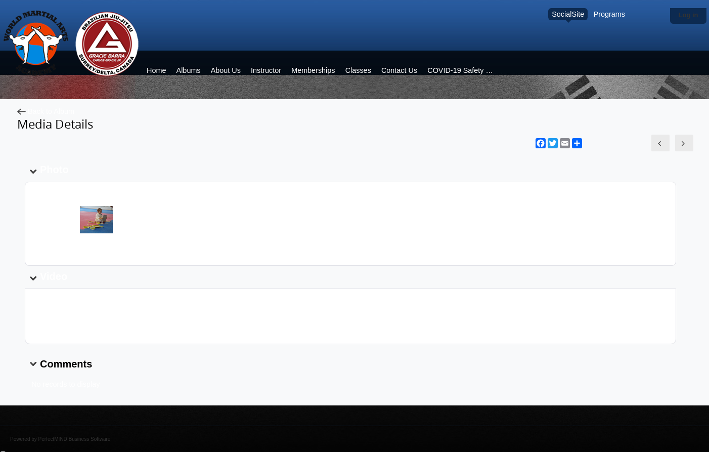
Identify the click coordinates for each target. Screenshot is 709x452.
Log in (688, 15)
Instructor (266, 70)
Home (156, 70)
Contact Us (399, 70)
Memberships (313, 70)
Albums (188, 70)
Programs (609, 14)
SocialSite (568, 14)
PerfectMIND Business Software (74, 439)
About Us (226, 70)
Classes (358, 70)
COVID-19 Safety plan (463, 70)
